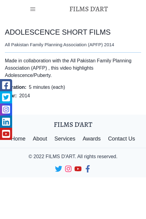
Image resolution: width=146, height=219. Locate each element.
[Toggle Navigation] (33, 9)
